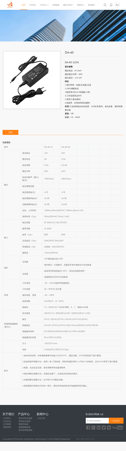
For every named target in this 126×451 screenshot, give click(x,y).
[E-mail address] (97, 421)
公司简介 (32, 5)
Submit (116, 420)
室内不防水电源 (25, 418)
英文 (117, 5)
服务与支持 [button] (67, 5)
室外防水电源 (24, 421)
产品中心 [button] (43, 5)
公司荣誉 (7, 424)
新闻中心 (80, 5)
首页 (23, 5)
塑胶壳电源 (23, 424)
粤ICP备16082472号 (85, 439)
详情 (10, 132)
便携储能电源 (24, 427)
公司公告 (41, 418)
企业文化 (7, 421)
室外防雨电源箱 (25, 430)
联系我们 (91, 5)
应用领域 (55, 5)
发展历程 (7, 427)
